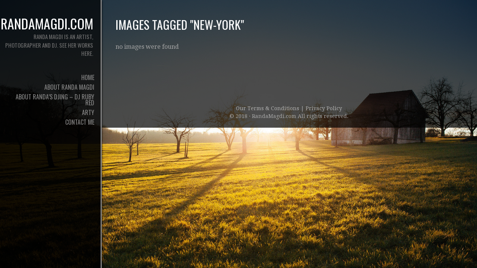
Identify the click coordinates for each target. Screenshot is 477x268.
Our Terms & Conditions (268, 108)
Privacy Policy (324, 108)
